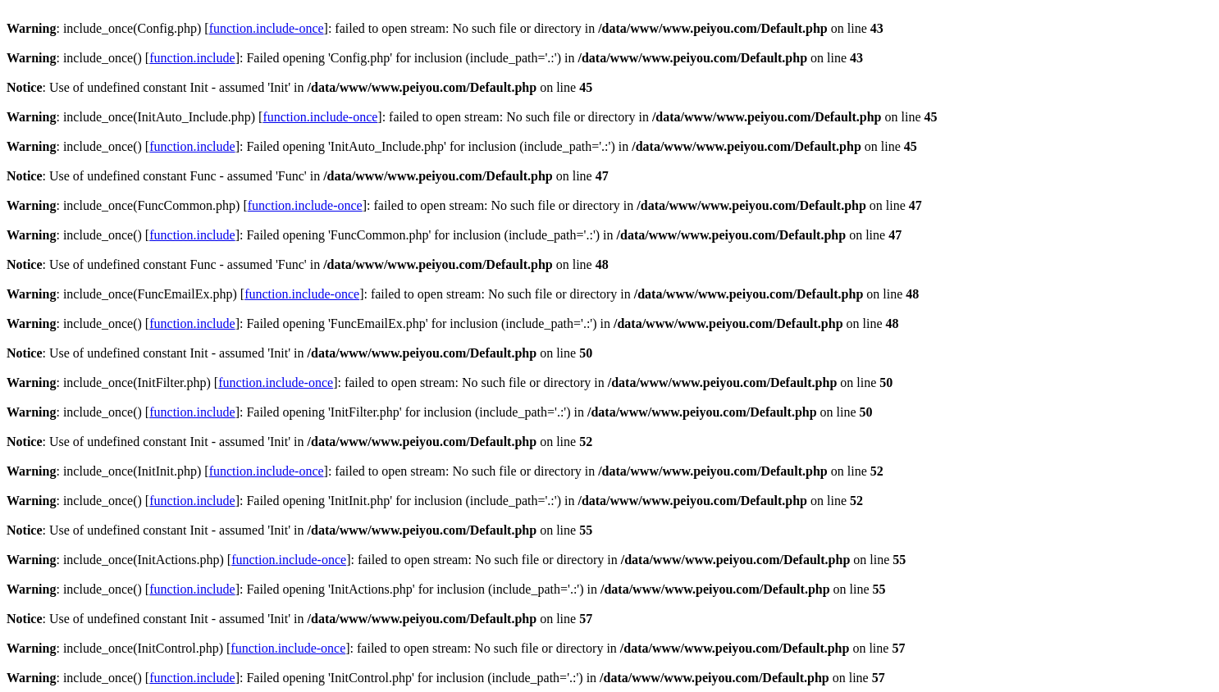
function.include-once (266, 28)
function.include (192, 58)
